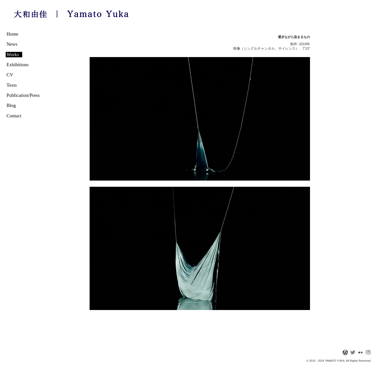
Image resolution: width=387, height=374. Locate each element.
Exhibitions (18, 64)
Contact (14, 115)
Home (12, 34)
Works (13, 54)
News (12, 44)
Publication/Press (23, 95)
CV (10, 74)
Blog (11, 105)
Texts (12, 85)
